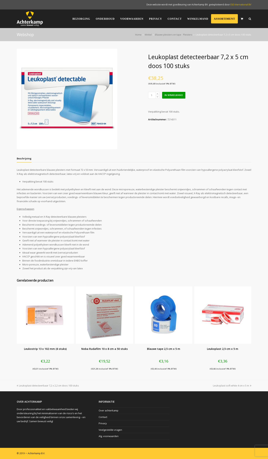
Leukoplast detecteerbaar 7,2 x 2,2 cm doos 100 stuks (48, 385)
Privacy (103, 423)
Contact (103, 417)
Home (138, 34)
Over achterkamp (108, 410)
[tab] (24, 158)
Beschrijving (24, 158)
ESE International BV (240, 4)
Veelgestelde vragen (110, 429)
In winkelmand (174, 95)
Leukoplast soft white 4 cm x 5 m (232, 385)
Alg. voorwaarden (109, 436)
